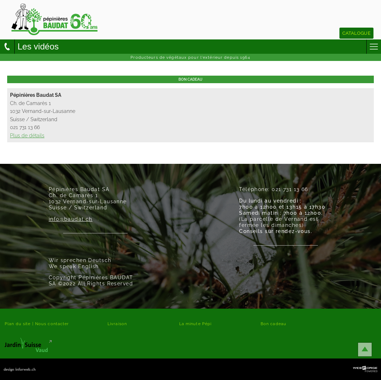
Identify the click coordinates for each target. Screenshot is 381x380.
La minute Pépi (195, 323)
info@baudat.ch (70, 219)
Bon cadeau (273, 323)
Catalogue (356, 33)
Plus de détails (27, 135)
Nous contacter (52, 323)
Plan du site (17, 323)
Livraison (117, 323)
